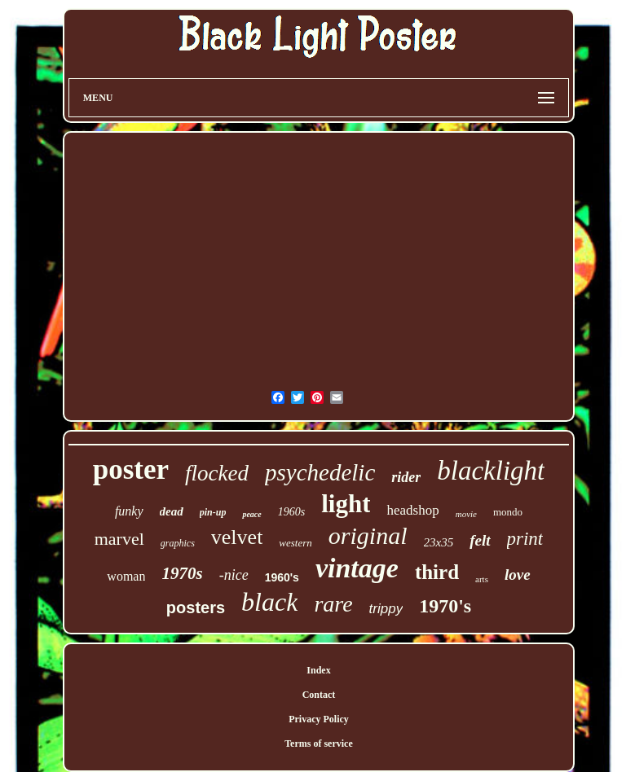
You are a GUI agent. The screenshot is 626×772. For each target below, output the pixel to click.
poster (131, 469)
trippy (386, 608)
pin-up (213, 512)
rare (333, 603)
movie (466, 514)
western (295, 543)
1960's (282, 577)
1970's (445, 605)
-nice (234, 575)
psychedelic (320, 472)
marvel (119, 539)
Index (318, 670)
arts (481, 579)
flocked (217, 473)
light (345, 503)
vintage (357, 568)
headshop (412, 510)
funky (129, 511)
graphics (178, 543)
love (518, 574)
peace (251, 514)
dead (171, 511)
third (437, 572)
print (525, 539)
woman (126, 576)
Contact (319, 694)
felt (480, 540)
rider (406, 477)
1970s (181, 573)
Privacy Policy (319, 719)
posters (195, 607)
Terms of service (318, 743)
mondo (507, 512)
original (368, 535)
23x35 (439, 542)
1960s (291, 512)
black (269, 601)
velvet (237, 537)
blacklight (490, 470)
